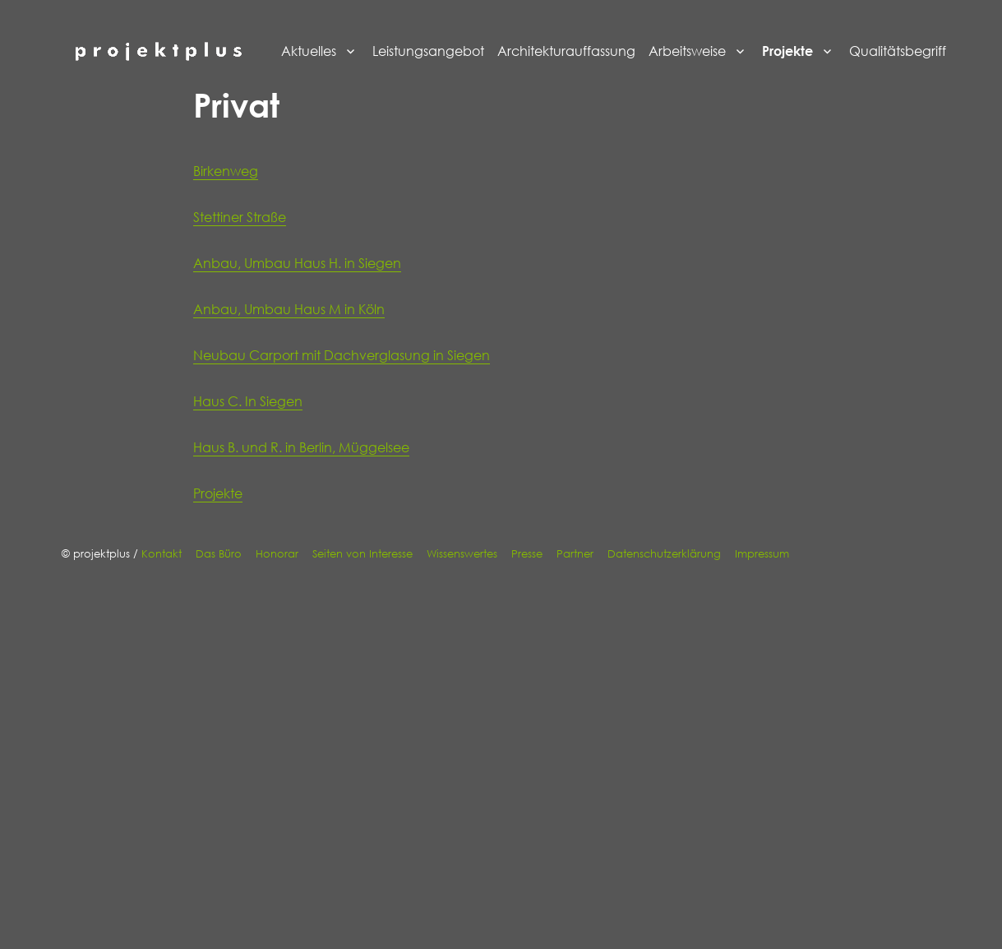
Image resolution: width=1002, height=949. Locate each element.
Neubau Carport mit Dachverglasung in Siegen (341, 355)
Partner (574, 553)
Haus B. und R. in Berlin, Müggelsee (301, 447)
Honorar (277, 553)
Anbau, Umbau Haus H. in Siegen (297, 263)
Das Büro (219, 553)
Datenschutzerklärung (664, 553)
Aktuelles (308, 51)
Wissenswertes (462, 553)
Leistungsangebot (428, 51)
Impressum (762, 553)
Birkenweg (225, 171)
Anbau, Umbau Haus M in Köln (289, 309)
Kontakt (161, 553)
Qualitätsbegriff (897, 51)
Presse (527, 553)
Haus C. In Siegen (247, 401)
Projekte (787, 51)
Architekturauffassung (566, 51)
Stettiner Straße (239, 217)
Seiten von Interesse (362, 553)
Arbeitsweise (687, 51)
